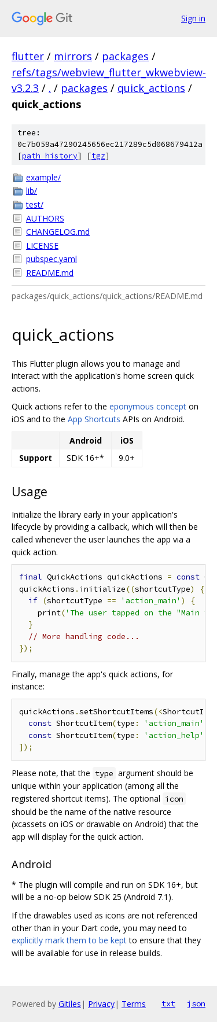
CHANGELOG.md (58, 231)
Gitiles (69, 1003)
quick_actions (151, 88)
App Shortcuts (94, 419)
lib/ (31, 190)
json (196, 1003)
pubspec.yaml (51, 258)
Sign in (193, 18)
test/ (34, 204)
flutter (28, 56)
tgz (98, 156)
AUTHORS (45, 218)
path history (50, 156)
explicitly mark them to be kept (69, 940)
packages (125, 56)
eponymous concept (147, 406)
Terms (134, 1003)
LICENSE (42, 245)
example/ (43, 177)
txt (168, 1003)
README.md (49, 272)
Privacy (101, 1003)
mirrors (73, 56)
